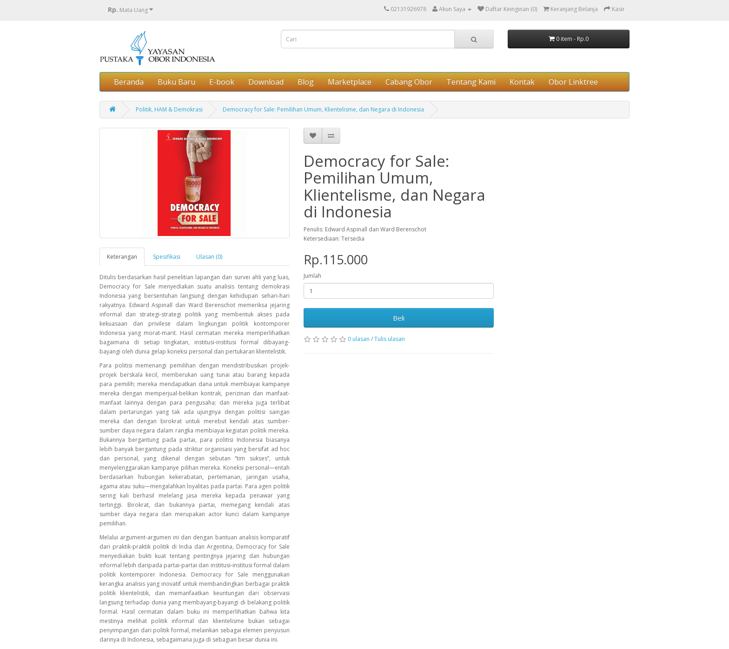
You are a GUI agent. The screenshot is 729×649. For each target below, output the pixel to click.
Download (266, 82)
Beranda (129, 82)
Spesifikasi (166, 257)
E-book (221, 82)
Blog (306, 82)
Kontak (522, 82)
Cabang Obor (408, 82)
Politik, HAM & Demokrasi (169, 109)
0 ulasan (359, 339)
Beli (398, 317)
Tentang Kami (471, 82)
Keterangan (122, 257)
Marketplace (349, 82)
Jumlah (312, 276)
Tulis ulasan (389, 339)
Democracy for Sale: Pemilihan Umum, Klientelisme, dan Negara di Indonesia (323, 109)
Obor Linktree (573, 82)
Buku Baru (176, 82)
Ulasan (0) (209, 257)
